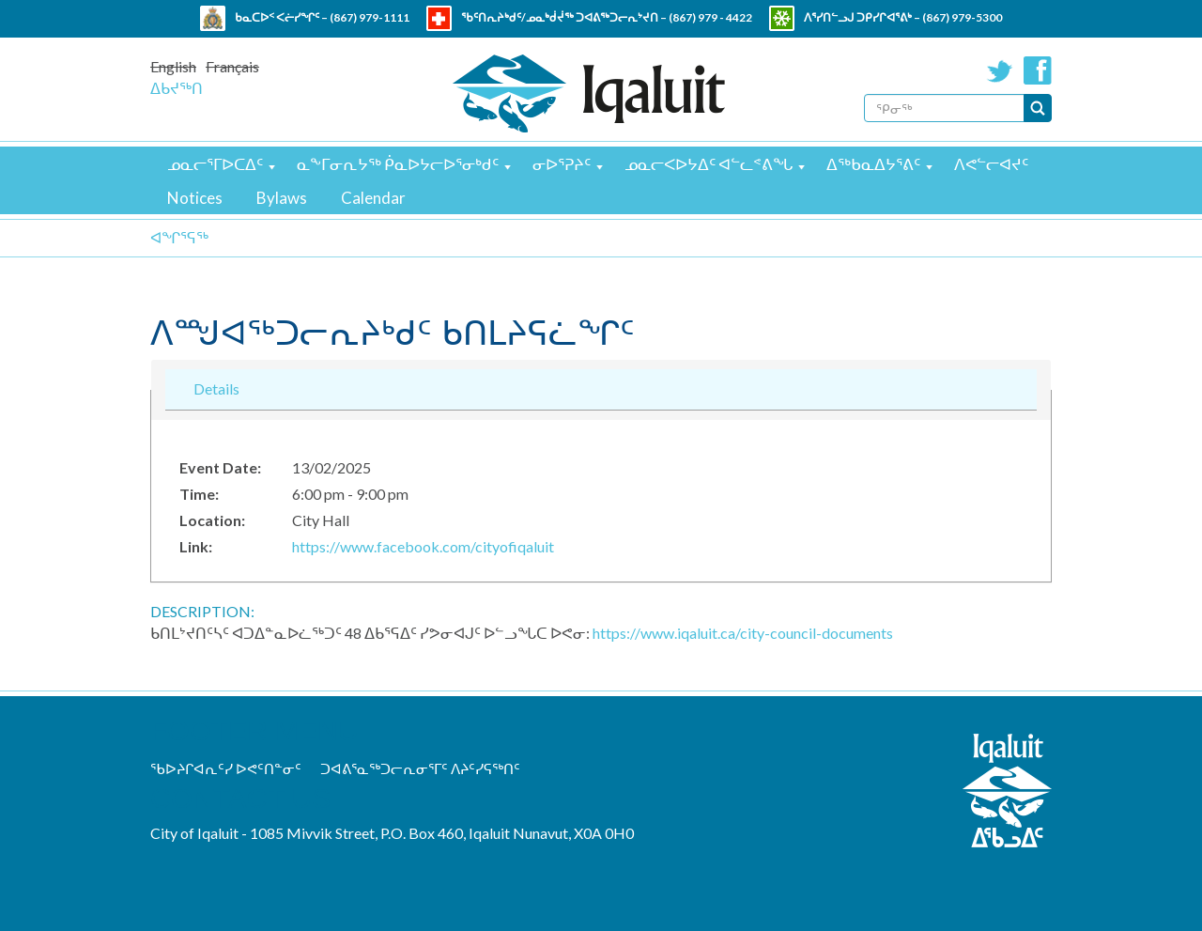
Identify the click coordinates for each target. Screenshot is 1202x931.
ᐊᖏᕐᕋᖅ (179, 237)
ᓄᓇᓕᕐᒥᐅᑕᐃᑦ (215, 164)
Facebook (1038, 70)
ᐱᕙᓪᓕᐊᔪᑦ (991, 164)
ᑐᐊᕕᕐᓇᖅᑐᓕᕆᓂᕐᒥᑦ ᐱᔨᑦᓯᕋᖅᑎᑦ (420, 768)
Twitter (1000, 70)
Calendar (373, 198)
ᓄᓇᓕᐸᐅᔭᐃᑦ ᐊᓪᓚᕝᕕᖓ (708, 164)
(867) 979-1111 (369, 17)
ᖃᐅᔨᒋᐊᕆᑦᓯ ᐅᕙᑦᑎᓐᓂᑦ (225, 768)
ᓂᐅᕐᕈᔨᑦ (561, 164)
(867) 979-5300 (962, 17)
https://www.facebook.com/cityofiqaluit (423, 546)
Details (216, 388)
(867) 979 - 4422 (710, 17)
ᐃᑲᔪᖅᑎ (176, 88)
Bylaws (281, 198)
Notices (195, 198)
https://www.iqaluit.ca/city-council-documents (743, 633)
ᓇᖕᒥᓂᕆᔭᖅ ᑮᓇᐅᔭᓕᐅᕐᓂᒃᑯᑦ (398, 164)
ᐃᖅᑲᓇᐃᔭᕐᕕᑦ (873, 164)
